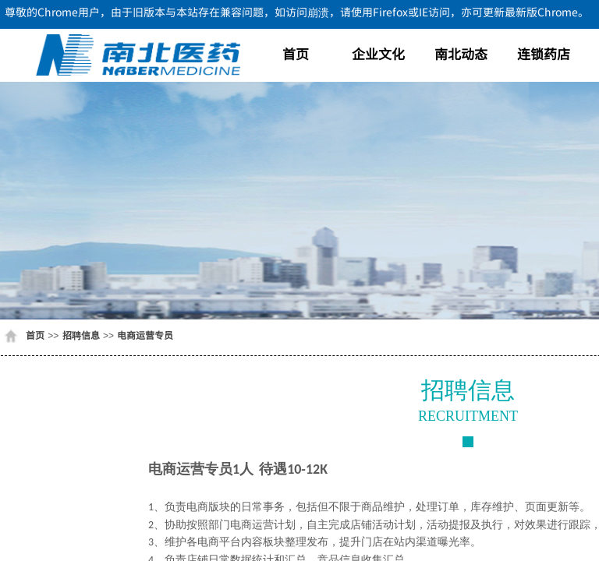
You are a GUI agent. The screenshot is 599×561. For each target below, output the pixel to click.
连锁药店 (543, 53)
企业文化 (378, 53)
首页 (295, 53)
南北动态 (460, 53)
